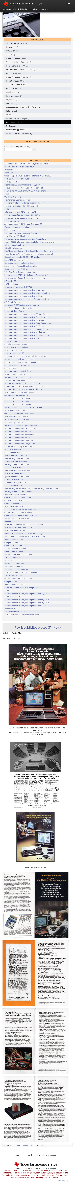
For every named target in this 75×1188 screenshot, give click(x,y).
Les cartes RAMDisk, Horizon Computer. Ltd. (22, 383)
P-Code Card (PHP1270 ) (14, 479)
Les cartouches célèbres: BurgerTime (19, 443)
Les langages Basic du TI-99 (15, 410)
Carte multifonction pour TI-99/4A (18, 512)
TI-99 (39, 3)
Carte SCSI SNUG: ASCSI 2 (15, 500)
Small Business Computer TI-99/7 (18, 578)
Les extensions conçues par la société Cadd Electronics (26, 317)
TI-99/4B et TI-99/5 (12, 596)
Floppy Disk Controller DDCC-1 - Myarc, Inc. (22, 257)
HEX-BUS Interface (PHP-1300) (16, 419)
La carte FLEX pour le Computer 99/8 (19, 359)
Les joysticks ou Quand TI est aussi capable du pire (25, 278)
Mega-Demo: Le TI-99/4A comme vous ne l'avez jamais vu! (28, 254)
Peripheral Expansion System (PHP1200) (20, 509)
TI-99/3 (7, 590)
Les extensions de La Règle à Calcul (18, 371)
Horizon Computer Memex (15, 494)
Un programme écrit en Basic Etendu (19, 413)
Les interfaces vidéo (12, 449)
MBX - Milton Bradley (13, 350)
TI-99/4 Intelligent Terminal (15, 311)
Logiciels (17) (11, 99)
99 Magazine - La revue (13, 230)
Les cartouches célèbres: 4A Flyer (18, 431)
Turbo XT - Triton (11, 341)
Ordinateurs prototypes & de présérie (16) (23, 107)
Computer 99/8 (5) (13, 88)
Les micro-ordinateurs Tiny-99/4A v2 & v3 (21, 206)
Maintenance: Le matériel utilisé (17, 200)
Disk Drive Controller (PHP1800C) (18, 470)
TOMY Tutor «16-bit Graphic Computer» (20, 572)
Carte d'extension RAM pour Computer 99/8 (22, 362)
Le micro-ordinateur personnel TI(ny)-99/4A (22, 215)
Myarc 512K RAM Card (13, 506)
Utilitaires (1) (11, 126)
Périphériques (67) (13, 92)
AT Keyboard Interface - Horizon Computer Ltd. (23, 386)
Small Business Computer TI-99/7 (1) (21, 69)
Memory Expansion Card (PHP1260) (19, 491)
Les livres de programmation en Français (21, 233)
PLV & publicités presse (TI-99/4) (17, 398)
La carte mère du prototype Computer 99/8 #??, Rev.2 (26, 605)
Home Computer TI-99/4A (15, 539)
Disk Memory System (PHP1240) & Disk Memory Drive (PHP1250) (31, 488)
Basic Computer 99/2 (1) (16, 81)
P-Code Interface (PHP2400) (15, 461)
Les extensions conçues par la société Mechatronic (25, 332)
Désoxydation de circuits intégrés (17, 227)
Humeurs (8, 521)
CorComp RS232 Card (13, 503)
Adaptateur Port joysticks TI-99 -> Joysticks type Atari (26, 164)
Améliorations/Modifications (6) (19, 133)
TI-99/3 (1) (10, 54)
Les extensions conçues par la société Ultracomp (24, 320)
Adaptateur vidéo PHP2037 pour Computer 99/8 (23, 224)
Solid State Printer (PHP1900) (16, 473)
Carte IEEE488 (10, 368)
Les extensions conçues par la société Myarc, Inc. (24, 290)
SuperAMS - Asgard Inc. (13, 260)
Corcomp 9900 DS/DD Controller (17, 497)
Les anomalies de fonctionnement (18, 554)
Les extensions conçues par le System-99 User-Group (26, 314)
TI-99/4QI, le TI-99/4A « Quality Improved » (21, 587)
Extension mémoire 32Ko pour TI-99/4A (20, 212)
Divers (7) (10, 114)
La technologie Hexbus (13, 422)
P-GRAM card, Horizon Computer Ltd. (19, 380)
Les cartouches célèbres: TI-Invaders (19, 434)
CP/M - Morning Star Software (16, 347)
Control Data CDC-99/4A (14, 545)
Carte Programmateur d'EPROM (17, 365)
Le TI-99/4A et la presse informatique (19, 392)
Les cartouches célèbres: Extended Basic (20, 428)
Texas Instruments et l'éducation (17, 353)
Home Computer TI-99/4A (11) (18, 66)
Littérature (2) (11, 111)
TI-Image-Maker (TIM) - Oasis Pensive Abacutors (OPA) (26, 275)
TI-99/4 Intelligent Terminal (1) (18, 62)
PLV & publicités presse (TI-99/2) (17, 401)
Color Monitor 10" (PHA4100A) (16, 236)
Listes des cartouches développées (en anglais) (23, 524)
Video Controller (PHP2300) (15, 455)
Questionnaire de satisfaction (16, 395)
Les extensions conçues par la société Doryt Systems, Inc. (28, 323)
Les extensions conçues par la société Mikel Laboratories (27, 293)
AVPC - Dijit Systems (12, 302)
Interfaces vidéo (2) (14, 96)
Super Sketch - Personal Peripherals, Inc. (20, 266)
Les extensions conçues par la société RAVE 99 (23, 338)
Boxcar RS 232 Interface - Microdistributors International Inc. (29, 242)
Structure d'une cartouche (14, 530)
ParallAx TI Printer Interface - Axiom (19, 308)
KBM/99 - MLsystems (13, 248)
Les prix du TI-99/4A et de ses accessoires (21, 305)
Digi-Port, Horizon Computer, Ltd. (18, 377)
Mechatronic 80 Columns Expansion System (22, 185)
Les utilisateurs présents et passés (18, 518)
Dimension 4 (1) (12, 51)
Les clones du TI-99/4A (13, 566)
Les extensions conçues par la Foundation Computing (26, 329)
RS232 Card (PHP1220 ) (13, 485)
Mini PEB (8, 194)
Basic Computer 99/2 (13, 575)
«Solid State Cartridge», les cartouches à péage (23, 533)
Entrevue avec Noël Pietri (14, 563)
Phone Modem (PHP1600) (15, 482)
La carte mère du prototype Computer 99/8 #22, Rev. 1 (26, 593)
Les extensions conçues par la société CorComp (24, 326)
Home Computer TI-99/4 (14, 584)
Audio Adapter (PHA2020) (14, 452)
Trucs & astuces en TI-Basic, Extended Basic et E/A (25, 356)
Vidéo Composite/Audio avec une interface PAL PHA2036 (27, 176)
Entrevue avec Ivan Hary (14, 245)
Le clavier (8, 560)
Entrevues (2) (11, 103)
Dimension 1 (9, 170)
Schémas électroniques (13, 551)
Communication (21, 1145)
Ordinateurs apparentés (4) (17, 130)
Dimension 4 (9, 608)
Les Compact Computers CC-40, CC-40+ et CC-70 (24, 536)
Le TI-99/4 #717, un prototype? (17, 179)
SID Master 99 (10, 281)
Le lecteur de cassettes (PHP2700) (18, 287)
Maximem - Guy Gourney (14, 374)
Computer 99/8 (10, 581)
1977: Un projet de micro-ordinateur (19, 167)
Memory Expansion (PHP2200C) (17, 464)
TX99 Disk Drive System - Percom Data (20, 272)
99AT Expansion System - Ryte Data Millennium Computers (28, 251)
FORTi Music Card (11, 284)
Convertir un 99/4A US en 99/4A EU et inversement (25, 191)
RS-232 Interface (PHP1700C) (16, 467)
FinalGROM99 (10, 173)
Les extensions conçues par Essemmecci (21, 218)
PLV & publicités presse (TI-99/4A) (18, 404)
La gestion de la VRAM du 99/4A (17, 569)
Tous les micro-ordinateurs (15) (19, 43)
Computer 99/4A (11, 542)
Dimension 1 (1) (12, 47)
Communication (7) (14, 122)
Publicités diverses (11, 221)
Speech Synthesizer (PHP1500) (16, 476)
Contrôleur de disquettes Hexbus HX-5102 (21, 515)
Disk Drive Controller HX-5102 (16, 416)
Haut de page (63, 1180)
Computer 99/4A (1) (14, 73)
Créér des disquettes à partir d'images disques (23, 389)
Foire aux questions (12, 182)
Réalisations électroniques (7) (18, 118)
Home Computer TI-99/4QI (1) (18, 77)
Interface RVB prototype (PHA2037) (18, 446)
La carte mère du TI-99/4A (15, 548)
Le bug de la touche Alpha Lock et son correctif (23, 188)
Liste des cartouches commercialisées (19, 527)
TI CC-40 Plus (9, 209)
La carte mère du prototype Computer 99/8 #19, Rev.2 (26, 602)
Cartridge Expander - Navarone (17, 344)
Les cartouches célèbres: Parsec (17, 437)
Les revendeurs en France (14, 611)
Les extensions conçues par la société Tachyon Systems (27, 335)
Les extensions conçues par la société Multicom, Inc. (25, 296)
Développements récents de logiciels (19, 263)
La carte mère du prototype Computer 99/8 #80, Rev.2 (26, 599)
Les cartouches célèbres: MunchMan (19, 440)
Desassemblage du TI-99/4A (16, 269)
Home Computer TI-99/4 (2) (17, 58)
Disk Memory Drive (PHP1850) (16, 458)
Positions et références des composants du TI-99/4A (25, 203)
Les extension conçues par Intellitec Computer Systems (26, 299)
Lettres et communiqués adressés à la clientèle (23, 407)
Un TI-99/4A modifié (12, 197)
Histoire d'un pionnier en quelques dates (20, 425)
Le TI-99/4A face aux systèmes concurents (21, 614)
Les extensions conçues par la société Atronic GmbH (25, 239)
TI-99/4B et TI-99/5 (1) (15, 84)
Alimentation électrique (13, 557)
